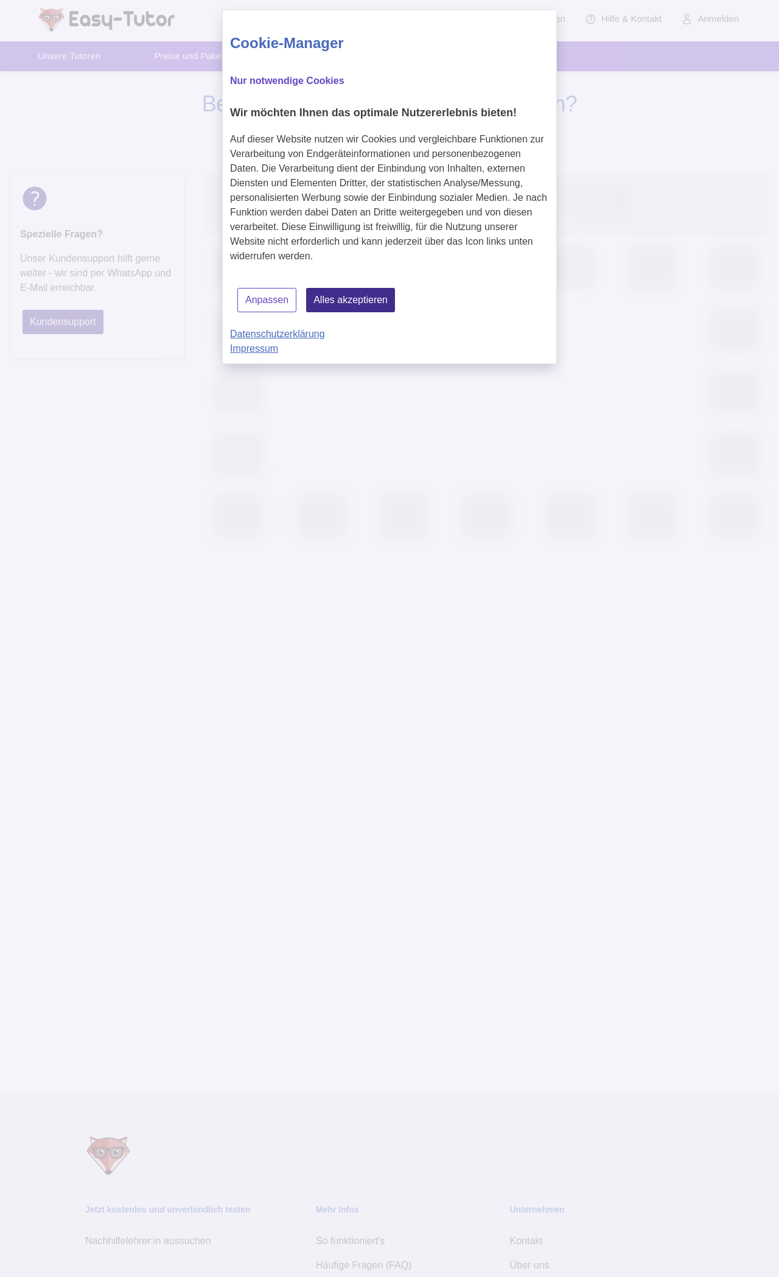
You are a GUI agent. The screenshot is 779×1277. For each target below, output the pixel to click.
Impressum (254, 348)
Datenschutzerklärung (277, 334)
